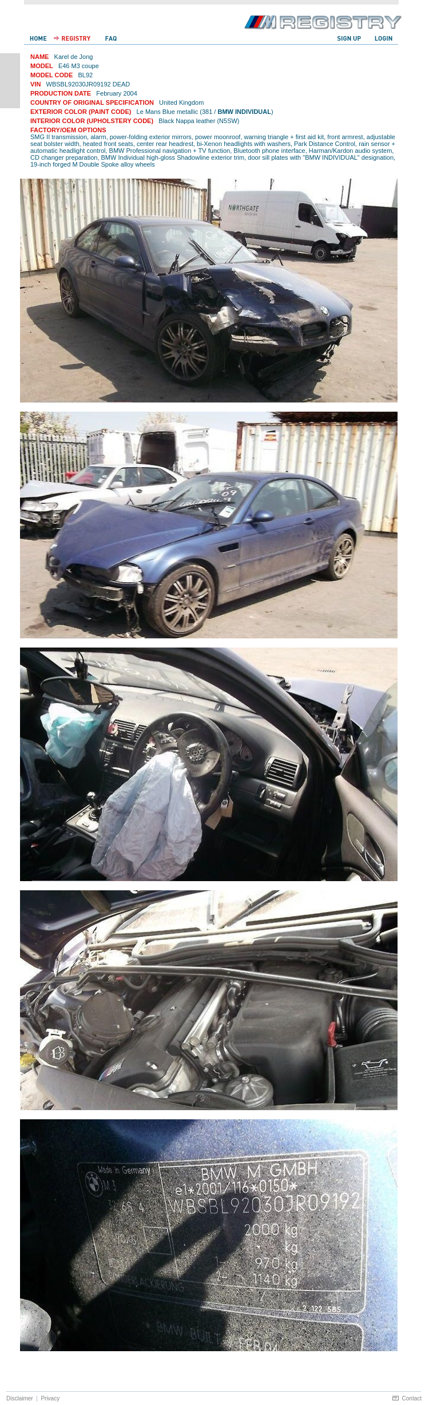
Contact (412, 1398)
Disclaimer (19, 1398)
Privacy (50, 1398)
